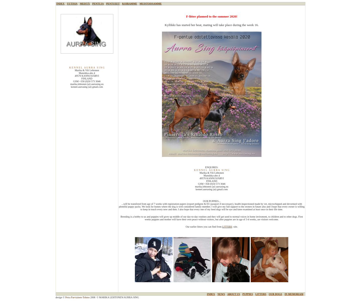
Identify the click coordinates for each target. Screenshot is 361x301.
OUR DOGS (275, 294)
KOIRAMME (129, 3)
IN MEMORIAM (294, 294)
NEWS (221, 294)
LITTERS (227, 226)
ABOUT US (233, 294)
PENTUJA (98, 3)
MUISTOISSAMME (151, 3)
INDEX (60, 3)
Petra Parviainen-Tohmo (77, 297)
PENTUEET (113, 3)
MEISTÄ (84, 3)
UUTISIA (72, 3)
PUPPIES (247, 294)
